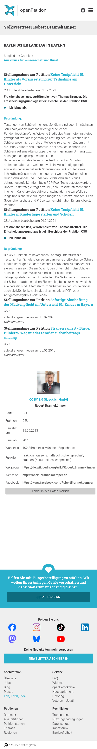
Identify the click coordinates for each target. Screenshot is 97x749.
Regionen (10, 732)
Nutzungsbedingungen (67, 719)
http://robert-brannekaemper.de (45, 475)
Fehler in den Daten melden (50, 491)
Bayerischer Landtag (25, 45)
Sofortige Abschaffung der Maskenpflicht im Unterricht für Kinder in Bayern (48, 302)
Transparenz (60, 715)
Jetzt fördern (48, 597)
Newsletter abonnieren (48, 658)
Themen (9, 728)
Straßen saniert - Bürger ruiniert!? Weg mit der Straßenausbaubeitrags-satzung (47, 333)
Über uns (10, 678)
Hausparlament (63, 692)
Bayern (58, 45)
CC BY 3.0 (36, 399)
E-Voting (58, 696)
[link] (90, 10)
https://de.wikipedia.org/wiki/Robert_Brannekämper (59, 467)
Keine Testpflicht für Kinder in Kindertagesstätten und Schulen (44, 211)
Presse (8, 692)
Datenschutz (60, 724)
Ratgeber (10, 715)
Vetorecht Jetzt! (63, 700)
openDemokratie (63, 687)
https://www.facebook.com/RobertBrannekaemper (58, 482)
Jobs (7, 683)
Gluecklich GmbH (56, 399)
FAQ (55, 678)
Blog (7, 687)
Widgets (57, 683)
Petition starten (14, 724)
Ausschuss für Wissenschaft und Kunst (31, 60)
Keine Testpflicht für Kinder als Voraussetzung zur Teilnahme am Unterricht (44, 79)
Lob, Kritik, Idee (15, 696)
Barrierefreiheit (62, 732)
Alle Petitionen (13, 719)
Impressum (60, 728)
